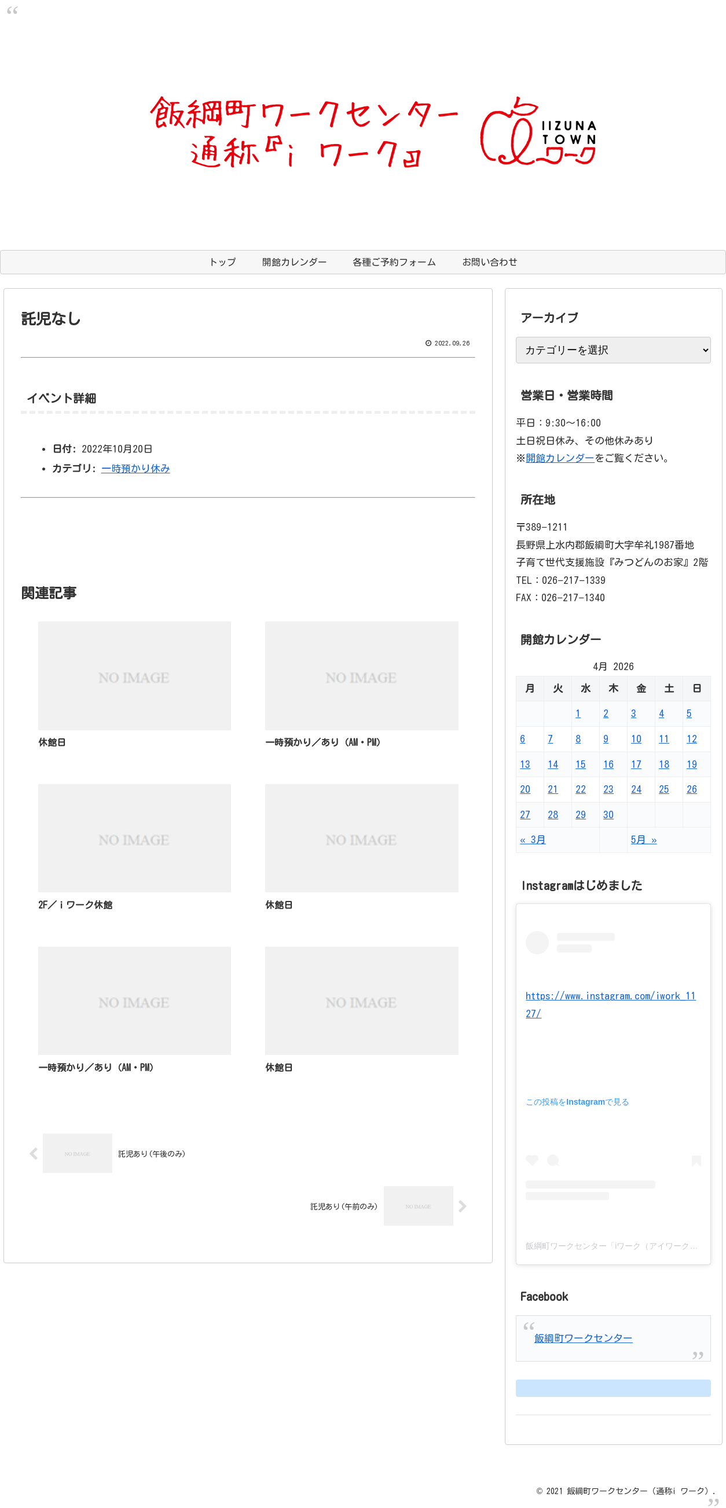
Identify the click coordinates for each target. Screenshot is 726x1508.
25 (664, 789)
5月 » (644, 839)
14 (553, 764)
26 (692, 789)
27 (525, 814)
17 (636, 764)
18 (664, 764)
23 (608, 789)
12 (692, 739)
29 (580, 814)
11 (664, 739)
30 (608, 814)
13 (525, 764)
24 (636, 789)
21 (553, 789)
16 (608, 764)
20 (525, 789)
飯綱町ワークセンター (583, 1338)
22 (580, 789)
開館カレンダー (560, 458)
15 (580, 764)
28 (553, 814)
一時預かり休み (135, 468)
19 (692, 764)
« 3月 (532, 839)
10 (636, 739)
